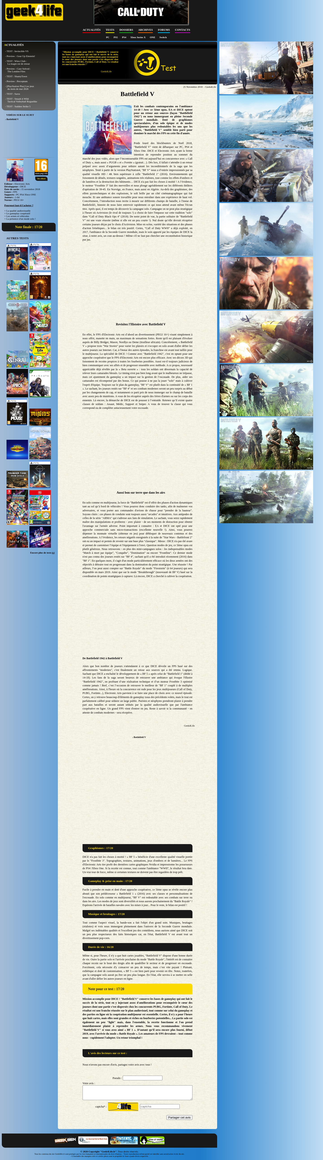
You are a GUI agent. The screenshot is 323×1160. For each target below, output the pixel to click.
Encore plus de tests (42, 552)
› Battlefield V (139, 737)
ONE (153, 37)
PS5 (115, 37)
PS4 (124, 37)
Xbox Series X (138, 37)
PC (108, 37)
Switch (163, 37)
